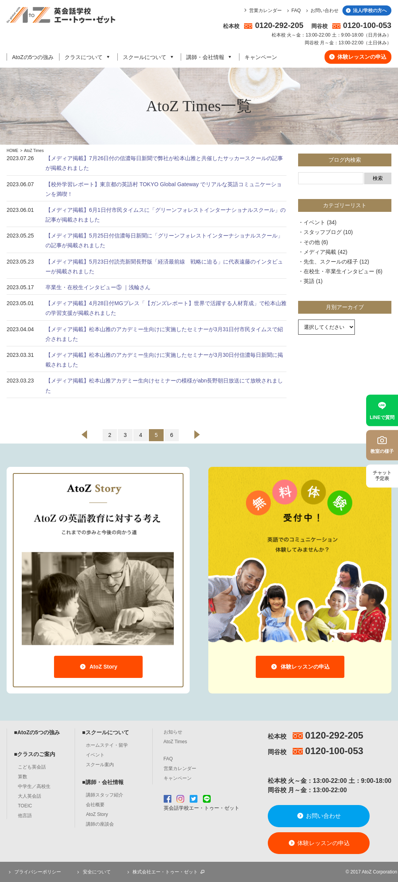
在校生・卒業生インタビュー (339, 271)
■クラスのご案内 (34, 754)
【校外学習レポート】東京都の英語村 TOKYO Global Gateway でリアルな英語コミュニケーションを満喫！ (163, 189)
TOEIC (25, 806)
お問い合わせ (321, 10)
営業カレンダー (265, 10)
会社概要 (95, 804)
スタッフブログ (323, 232)
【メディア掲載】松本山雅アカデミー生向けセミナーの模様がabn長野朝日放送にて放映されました (164, 385)
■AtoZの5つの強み (37, 732)
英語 (309, 281)
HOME (12, 150)
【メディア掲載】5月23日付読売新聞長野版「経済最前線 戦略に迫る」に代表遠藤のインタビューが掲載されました (164, 266)
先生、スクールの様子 (331, 261)
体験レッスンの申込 (357, 57)
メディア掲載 (320, 252)
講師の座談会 (100, 824)
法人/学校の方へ (366, 10)
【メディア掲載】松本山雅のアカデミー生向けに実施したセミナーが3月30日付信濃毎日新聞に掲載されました (164, 360)
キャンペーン (260, 57)
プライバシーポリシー (34, 872)
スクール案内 (100, 764)
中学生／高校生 (34, 786)
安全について (93, 872)
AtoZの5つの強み (33, 57)
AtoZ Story (98, 667)
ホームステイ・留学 (107, 745)
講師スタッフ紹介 (104, 795)
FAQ (293, 10)
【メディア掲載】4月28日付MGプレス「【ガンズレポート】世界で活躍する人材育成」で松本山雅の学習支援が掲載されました (165, 308)
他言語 (25, 815)
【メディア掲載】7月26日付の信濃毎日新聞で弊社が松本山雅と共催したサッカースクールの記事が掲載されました (164, 163)
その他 (312, 242)
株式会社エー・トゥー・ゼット (165, 872)
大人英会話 (29, 796)
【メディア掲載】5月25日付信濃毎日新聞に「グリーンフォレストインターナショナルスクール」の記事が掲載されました (164, 240)
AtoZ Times (34, 150)
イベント (314, 222)
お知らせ (173, 732)
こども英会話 (32, 767)
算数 (22, 776)
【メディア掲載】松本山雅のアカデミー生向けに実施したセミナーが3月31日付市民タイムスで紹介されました (164, 334)
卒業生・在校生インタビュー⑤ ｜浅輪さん (97, 287)
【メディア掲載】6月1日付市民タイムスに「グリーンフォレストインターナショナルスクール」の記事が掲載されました (165, 215)
